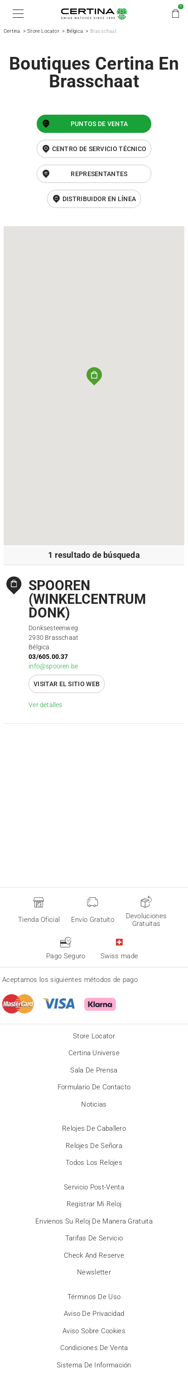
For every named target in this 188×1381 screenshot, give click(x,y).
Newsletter (94, 1272)
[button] (16, 14)
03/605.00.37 (48, 656)
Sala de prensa (93, 1070)
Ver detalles (45, 704)
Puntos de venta (99, 123)
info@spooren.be (53, 666)
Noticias (93, 1104)
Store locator (94, 1036)
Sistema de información (94, 1365)
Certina (12, 31)
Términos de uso (94, 1297)
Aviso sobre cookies (94, 1331)
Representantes (99, 173)
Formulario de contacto (94, 1087)
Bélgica (75, 31)
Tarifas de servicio (94, 1238)
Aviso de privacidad (94, 1314)
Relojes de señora (94, 1146)
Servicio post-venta (94, 1187)
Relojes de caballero (94, 1128)
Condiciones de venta (94, 1348)
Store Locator (43, 31)
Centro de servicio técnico (99, 148)
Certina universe (94, 1053)
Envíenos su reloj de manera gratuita (94, 1221)
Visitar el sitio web (67, 684)
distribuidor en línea (99, 198)
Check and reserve (94, 1255)
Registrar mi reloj (94, 1204)
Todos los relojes (94, 1162)
